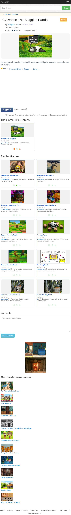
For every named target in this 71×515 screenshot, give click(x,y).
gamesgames (41, 239)
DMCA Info (63, 510)
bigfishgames (5, 179)
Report (63, 20)
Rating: (8, 30)
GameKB (5, 2)
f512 (39, 299)
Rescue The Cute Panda (9, 235)
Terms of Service (22, 510)
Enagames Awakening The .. (46, 205)
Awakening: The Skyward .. (10, 175)
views (11, 28)
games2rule (5, 143)
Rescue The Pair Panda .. (45, 175)
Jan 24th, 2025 (27, 25)
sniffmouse (5, 239)
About (2, 510)
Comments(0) (20, 109)
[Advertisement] (20, 88)
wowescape (41, 179)
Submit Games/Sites (48, 510)
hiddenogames (6, 209)
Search (66, 8)
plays (16, 28)
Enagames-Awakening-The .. (10, 205)
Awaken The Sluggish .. (9, 138)
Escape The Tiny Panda (45, 295)
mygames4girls (42, 269)
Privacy (10, 510)
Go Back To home (11, 14)
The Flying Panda (42, 265)
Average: (27, 30)
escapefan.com (13, 25)
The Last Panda (42, 235)
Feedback (34, 510)
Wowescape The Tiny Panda (10, 295)
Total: (33, 30)
